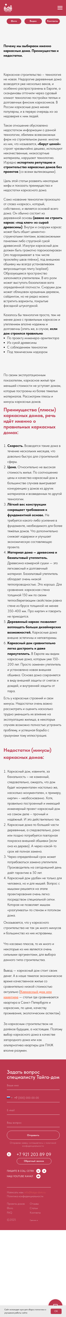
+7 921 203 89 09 (33, 1154)
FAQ (9, 1212)
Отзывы (34, 1203)
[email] (33, 1110)
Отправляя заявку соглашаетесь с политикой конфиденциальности (33, 1144)
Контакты (35, 1212)
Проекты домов (16, 1203)
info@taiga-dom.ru (35, 1192)
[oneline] (33, 1122)
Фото (10, 1208)
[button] (34, 1161)
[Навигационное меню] (60, 8)
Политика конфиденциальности (25, 1196)
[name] (33, 1085)
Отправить (33, 1135)
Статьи (34, 1208)
